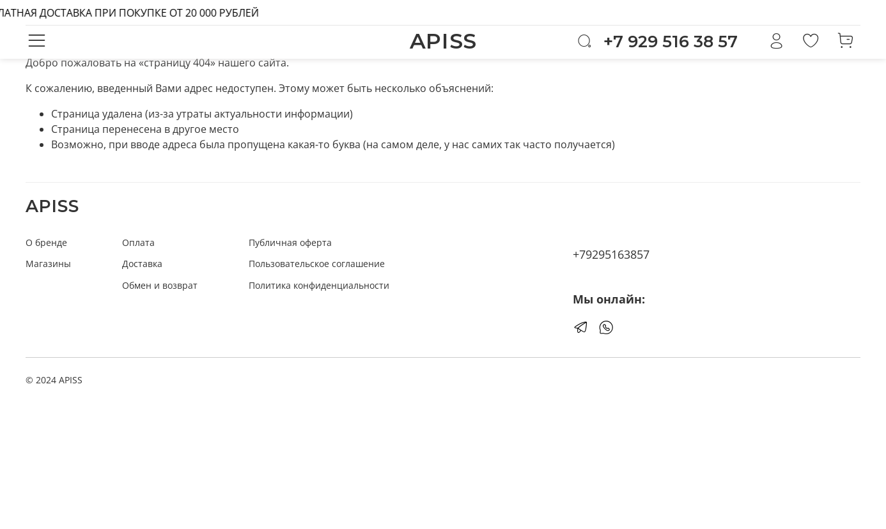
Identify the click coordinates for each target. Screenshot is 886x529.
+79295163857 (611, 254)
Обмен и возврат (160, 285)
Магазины (48, 263)
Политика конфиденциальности (319, 285)
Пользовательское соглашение (317, 263)
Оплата (138, 242)
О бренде (46, 242)
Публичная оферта (290, 242)
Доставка (142, 263)
